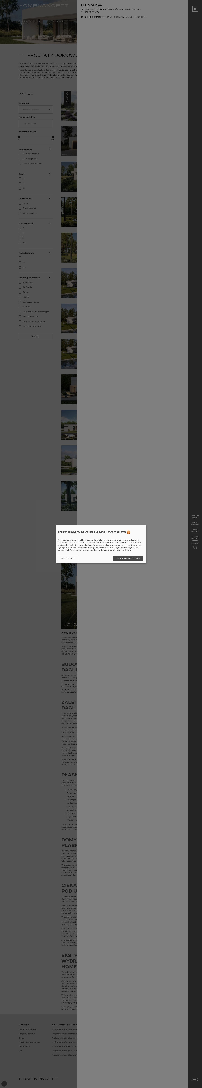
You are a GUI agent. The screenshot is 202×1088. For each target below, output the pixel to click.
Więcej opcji (68, 558)
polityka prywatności (121, 550)
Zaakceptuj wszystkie (128, 558)
